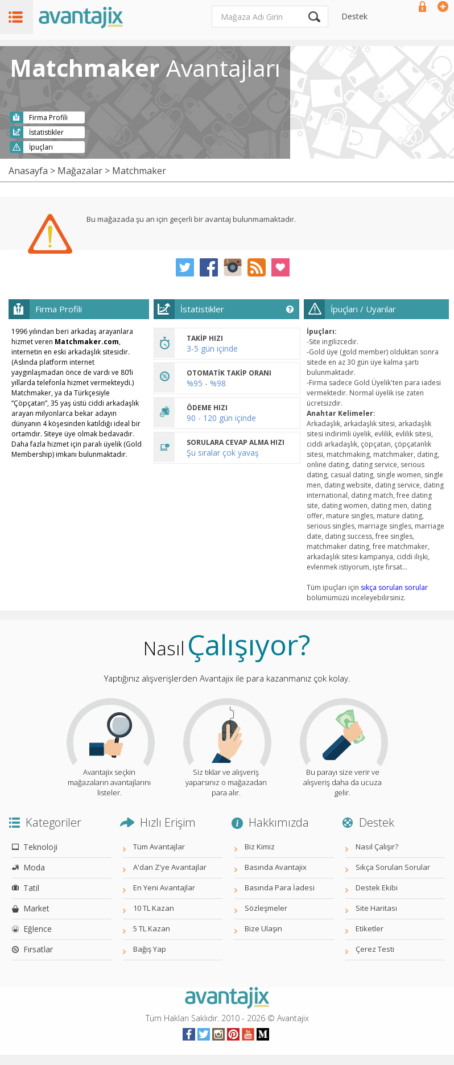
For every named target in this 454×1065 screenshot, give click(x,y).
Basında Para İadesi (280, 887)
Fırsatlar (38, 949)
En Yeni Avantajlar (164, 887)
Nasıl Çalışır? (377, 846)
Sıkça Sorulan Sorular (393, 867)
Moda (34, 867)
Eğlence (37, 928)
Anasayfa (28, 170)
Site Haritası (376, 908)
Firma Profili (48, 117)
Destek (354, 16)
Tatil (31, 887)
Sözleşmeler (266, 908)
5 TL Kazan (151, 928)
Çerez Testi (375, 949)
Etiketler (369, 928)
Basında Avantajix (276, 867)
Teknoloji (40, 846)
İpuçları (41, 147)
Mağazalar (79, 170)
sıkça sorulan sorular (394, 587)
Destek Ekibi (377, 887)
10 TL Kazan (153, 908)
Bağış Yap (149, 949)
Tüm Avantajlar (159, 846)
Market (36, 908)
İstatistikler (46, 132)
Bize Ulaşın (263, 928)
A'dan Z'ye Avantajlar (170, 867)
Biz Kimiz (260, 846)
